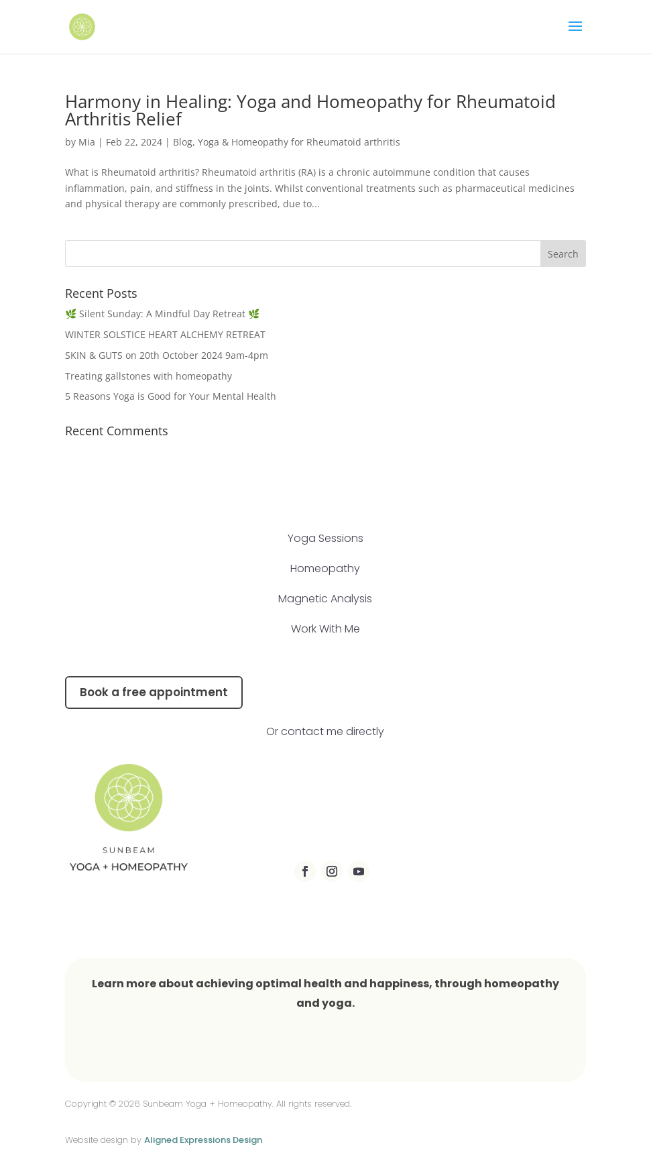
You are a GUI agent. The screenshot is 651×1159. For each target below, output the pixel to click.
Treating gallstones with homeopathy (150, 376)
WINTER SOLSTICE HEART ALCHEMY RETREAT (165, 334)
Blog (182, 141)
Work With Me (325, 629)
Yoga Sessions (325, 538)
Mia (86, 141)
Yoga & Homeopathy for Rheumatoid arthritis (299, 141)
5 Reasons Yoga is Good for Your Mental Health (170, 396)
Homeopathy (325, 568)
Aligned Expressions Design (203, 1140)
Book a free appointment (154, 692)
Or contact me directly (325, 731)
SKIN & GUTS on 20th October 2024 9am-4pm (166, 355)
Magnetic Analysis (325, 598)
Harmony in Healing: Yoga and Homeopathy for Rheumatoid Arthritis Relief (310, 110)
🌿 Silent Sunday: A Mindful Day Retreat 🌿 (162, 313)
